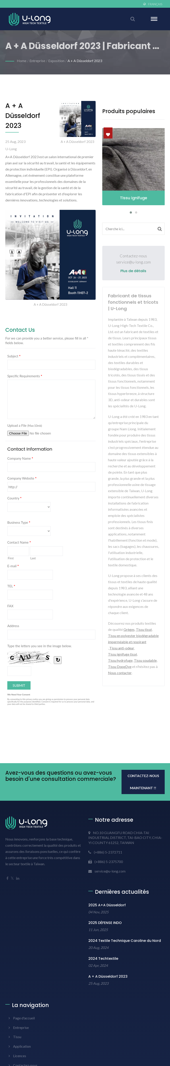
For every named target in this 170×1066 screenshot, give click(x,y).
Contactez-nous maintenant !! (143, 782)
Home (21, 61)
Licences (19, 1056)
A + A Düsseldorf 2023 (85, 61)
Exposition (56, 61)
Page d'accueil (24, 1018)
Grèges (129, 629)
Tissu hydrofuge (120, 660)
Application (22, 1046)
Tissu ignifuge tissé (122, 654)
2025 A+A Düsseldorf (107, 905)
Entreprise (37, 61)
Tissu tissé (144, 629)
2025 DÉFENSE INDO (105, 922)
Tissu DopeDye (119, 666)
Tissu (17, 1037)
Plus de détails (133, 270)
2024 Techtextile (103, 958)
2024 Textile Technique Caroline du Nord (124, 940)
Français (155, 4)
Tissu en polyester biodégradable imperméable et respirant (133, 639)
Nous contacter (120, 673)
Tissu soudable (145, 660)
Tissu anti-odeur (121, 648)
